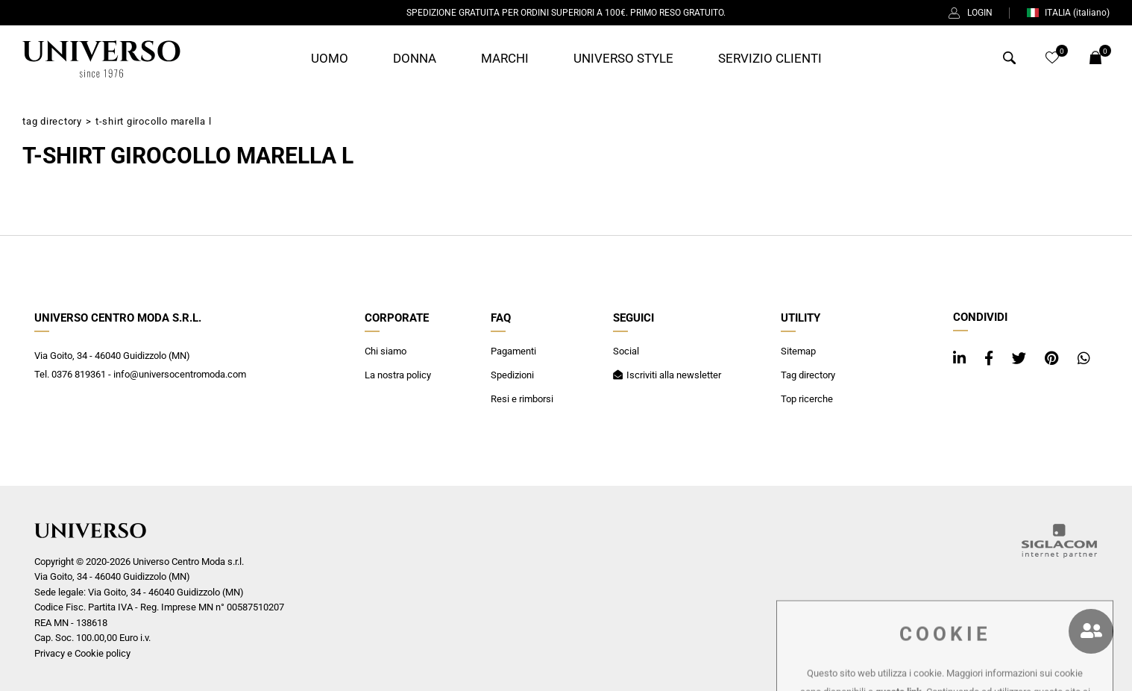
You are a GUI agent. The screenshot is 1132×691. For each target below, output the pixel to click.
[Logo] (101, 59)
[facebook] (990, 358)
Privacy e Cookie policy (82, 653)
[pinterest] (1054, 358)
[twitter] (1021, 358)
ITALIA (1068, 12)
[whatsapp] (1084, 358)
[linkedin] (961, 358)
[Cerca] (1009, 60)
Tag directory (52, 121)
